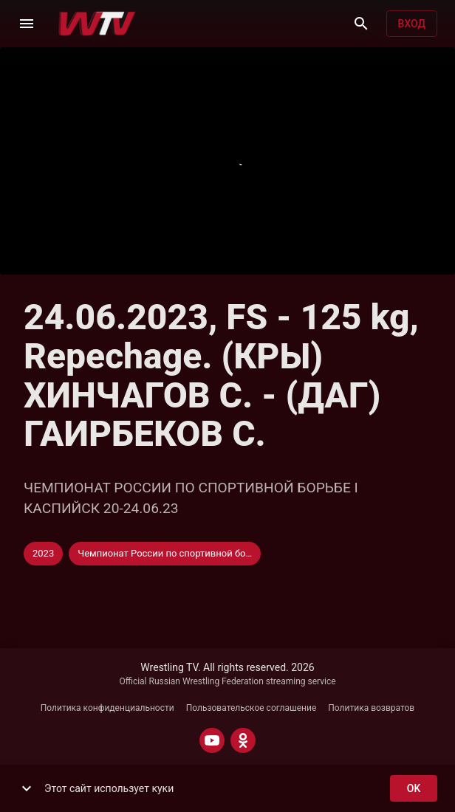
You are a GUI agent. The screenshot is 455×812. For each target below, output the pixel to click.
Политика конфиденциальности (107, 708)
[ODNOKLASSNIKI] (243, 740)
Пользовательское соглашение (251, 708)
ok (413, 788)
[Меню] (26, 23)
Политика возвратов (371, 708)
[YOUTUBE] (212, 740)
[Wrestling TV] (97, 23)
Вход (412, 24)
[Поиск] (361, 23)
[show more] (26, 788)
